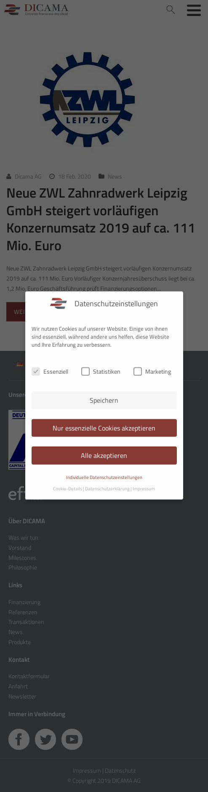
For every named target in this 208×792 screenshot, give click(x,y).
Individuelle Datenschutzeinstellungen (104, 471)
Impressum (144, 483)
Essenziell (50, 366)
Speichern (104, 394)
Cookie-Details (67, 483)
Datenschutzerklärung (107, 483)
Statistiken (100, 366)
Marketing (152, 366)
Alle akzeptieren (104, 450)
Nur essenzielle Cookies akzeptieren (104, 422)
